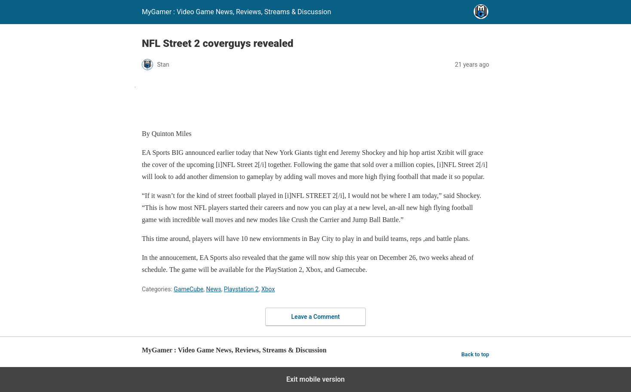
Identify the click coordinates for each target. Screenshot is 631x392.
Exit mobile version (315, 379)
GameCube (188, 289)
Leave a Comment (315, 316)
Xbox (268, 289)
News (213, 289)
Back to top (475, 354)
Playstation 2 (241, 289)
